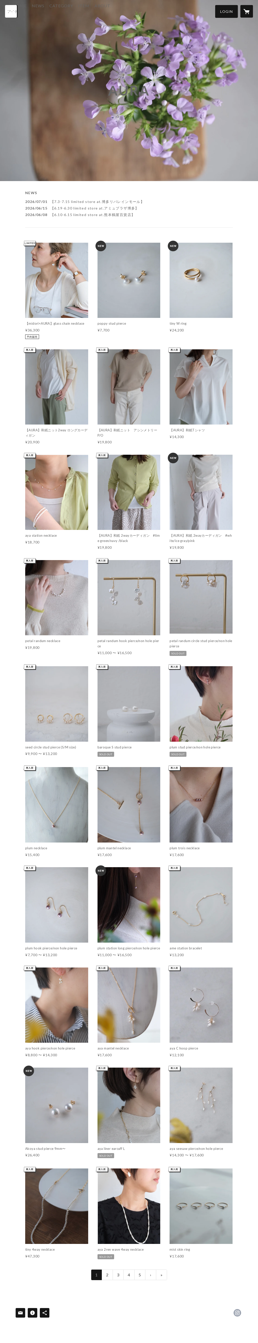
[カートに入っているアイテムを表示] (246, 11)
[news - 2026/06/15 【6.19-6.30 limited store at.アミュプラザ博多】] (129, 208)
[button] (226, 11)
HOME (40, 11)
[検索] (11, 11)
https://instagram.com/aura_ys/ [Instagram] (237, 1313)
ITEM (103, 11)
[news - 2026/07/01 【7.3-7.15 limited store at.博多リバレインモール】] (129, 201)
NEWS (58, 11)
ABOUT (122, 11)
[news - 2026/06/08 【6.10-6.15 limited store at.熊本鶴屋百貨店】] (129, 214)
